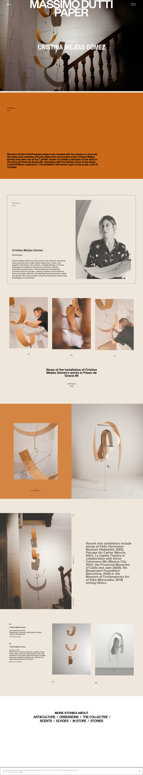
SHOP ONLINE (4, 92)
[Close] (139, 771)
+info (20, 772)
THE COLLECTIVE (95, 717)
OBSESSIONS (68, 717)
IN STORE (79, 720)
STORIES (96, 720)
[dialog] (71, 771)
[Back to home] (9, 4)
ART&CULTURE (44, 717)
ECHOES (62, 720)
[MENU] (133, 4)
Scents (46, 720)
